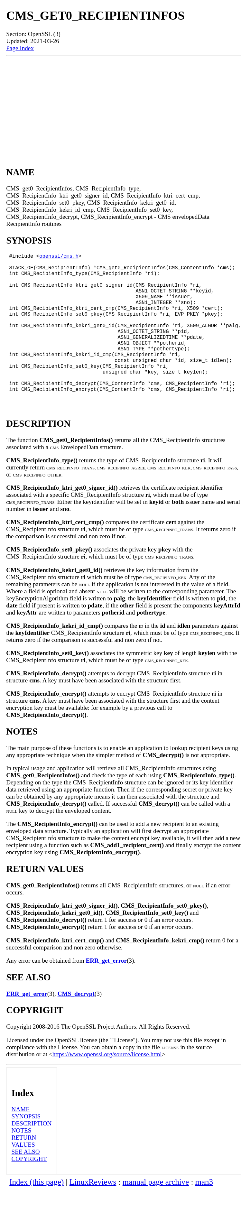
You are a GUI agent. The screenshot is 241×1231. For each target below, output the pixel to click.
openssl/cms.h (59, 257)
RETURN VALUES (24, 1173)
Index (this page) (36, 1214)
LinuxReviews (93, 1214)
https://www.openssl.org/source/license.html (107, 1086)
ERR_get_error (106, 992)
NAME (21, 1141)
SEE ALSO (26, 1183)
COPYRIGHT (29, 1191)
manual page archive (156, 1214)
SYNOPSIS (26, 1148)
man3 (204, 1214)
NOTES (22, 1162)
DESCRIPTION (32, 1155)
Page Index (20, 48)
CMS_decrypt (76, 1026)
